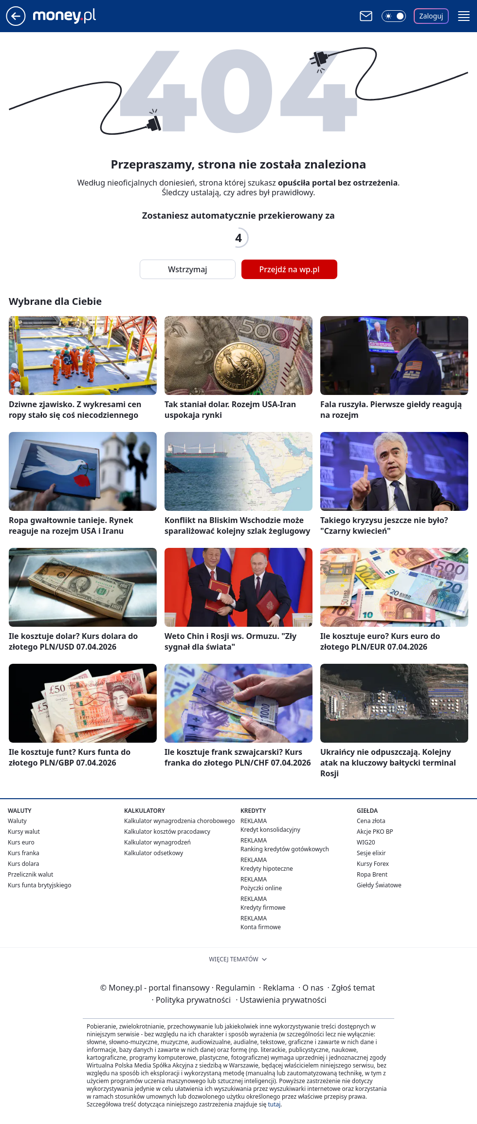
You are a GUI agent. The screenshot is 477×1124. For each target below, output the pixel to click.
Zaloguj (431, 15)
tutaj (274, 1104)
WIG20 (366, 842)
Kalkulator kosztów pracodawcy (167, 831)
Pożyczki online (261, 888)
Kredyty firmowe (263, 907)
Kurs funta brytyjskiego (39, 885)
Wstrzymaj (187, 269)
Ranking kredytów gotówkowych (284, 849)
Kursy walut (24, 831)
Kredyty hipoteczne (266, 868)
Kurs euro (21, 842)
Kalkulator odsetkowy (153, 853)
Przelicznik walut (30, 874)
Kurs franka (23, 853)
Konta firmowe (260, 927)
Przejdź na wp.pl (289, 269)
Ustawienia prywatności (281, 999)
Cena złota (371, 821)
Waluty (17, 821)
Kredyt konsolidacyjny (270, 829)
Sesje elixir (371, 853)
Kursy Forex (373, 864)
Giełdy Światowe (379, 885)
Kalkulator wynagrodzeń (157, 842)
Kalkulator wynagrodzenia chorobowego (179, 821)
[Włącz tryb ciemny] (394, 16)
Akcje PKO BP (375, 831)
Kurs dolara (23, 864)
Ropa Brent (372, 874)
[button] (464, 16)
